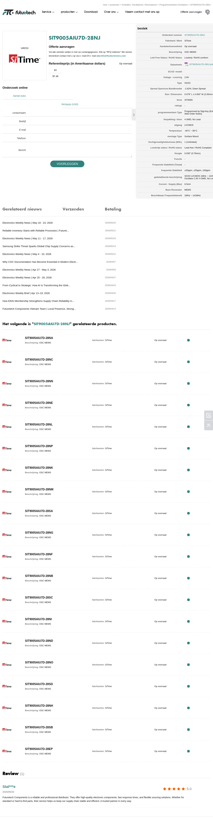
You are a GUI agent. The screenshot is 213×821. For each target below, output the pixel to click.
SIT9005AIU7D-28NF (39, 509)
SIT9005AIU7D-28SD (39, 639)
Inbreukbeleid (45, 811)
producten (114, 3)
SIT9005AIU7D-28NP (39, 401)
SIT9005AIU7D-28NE (39, 358)
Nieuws (151, 811)
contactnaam (19, 103)
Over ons (109, 11)
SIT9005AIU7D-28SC (39, 552)
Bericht (22, 140)
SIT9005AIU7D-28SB (39, 682)
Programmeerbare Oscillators (173, 3)
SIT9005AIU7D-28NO (39, 617)
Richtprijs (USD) (72, 95)
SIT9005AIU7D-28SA (39, 466)
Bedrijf (22, 111)
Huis (105, 3)
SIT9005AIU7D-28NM (39, 444)
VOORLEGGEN (61, 154)
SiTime (170, 39)
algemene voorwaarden (16, 811)
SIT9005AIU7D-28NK (39, 423)
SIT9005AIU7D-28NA (39, 293)
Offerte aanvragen (191, 11)
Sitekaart (187, 811)
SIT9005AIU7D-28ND (39, 596)
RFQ (200, 295)
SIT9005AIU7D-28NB (39, 531)
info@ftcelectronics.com (65, 56)
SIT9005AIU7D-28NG (39, 488)
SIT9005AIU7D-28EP (39, 704)
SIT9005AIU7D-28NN (39, 336)
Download (91, 11)
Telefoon (21, 128)
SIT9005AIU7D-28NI (39, 574)
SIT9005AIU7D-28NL (39, 379)
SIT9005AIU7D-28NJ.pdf (184, 62)
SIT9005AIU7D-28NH (39, 661)
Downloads (168, 811)
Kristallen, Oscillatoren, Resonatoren (139, 3)
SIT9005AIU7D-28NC (39, 314)
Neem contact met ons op (142, 11)
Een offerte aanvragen (74, 811)
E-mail (22, 120)
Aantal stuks (19, 95)
